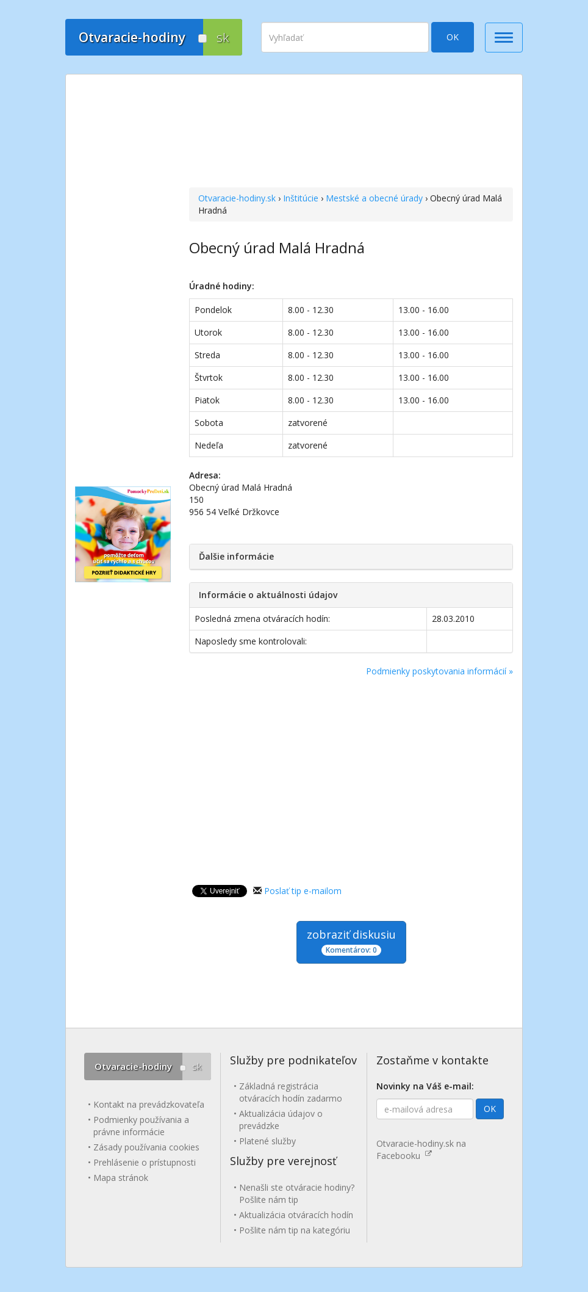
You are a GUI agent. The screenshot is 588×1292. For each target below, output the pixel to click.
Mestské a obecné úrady (374, 198)
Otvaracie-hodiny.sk (237, 198)
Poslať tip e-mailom (303, 891)
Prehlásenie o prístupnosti (144, 1162)
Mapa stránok (120, 1177)
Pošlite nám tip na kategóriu (294, 1230)
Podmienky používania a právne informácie (141, 1126)
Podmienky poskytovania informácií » (439, 671)
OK (452, 37)
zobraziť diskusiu (351, 941)
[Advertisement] (351, 132)
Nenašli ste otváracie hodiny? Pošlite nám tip (296, 1193)
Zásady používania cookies (146, 1147)
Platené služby (267, 1141)
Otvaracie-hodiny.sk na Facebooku (421, 1149)
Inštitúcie (300, 198)
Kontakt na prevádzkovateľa (148, 1104)
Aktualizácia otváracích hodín (296, 1215)
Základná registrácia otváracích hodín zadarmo (290, 1092)
